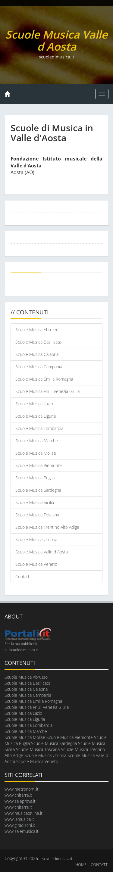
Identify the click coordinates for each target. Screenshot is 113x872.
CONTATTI (99, 864)
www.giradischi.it (20, 825)
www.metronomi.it (22, 789)
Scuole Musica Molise (35, 453)
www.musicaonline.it (23, 813)
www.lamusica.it (19, 819)
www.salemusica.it (22, 831)
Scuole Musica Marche (36, 441)
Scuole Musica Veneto (36, 564)
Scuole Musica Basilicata (38, 342)
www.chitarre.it (18, 795)
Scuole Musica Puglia (35, 478)
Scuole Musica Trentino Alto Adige (47, 527)
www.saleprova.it (20, 801)
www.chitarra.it (18, 807)
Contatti (22, 576)
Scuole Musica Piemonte (38, 465)
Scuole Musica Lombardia (39, 428)
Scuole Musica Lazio (34, 403)
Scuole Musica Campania (38, 366)
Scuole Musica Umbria (36, 539)
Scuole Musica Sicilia (34, 502)
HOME (80, 864)
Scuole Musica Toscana (37, 515)
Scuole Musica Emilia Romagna (44, 379)
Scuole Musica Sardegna (38, 490)
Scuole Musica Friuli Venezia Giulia (47, 391)
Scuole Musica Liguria (35, 416)
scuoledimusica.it (57, 858)
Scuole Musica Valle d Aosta (41, 552)
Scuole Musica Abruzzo (36, 329)
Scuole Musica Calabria (36, 354)
